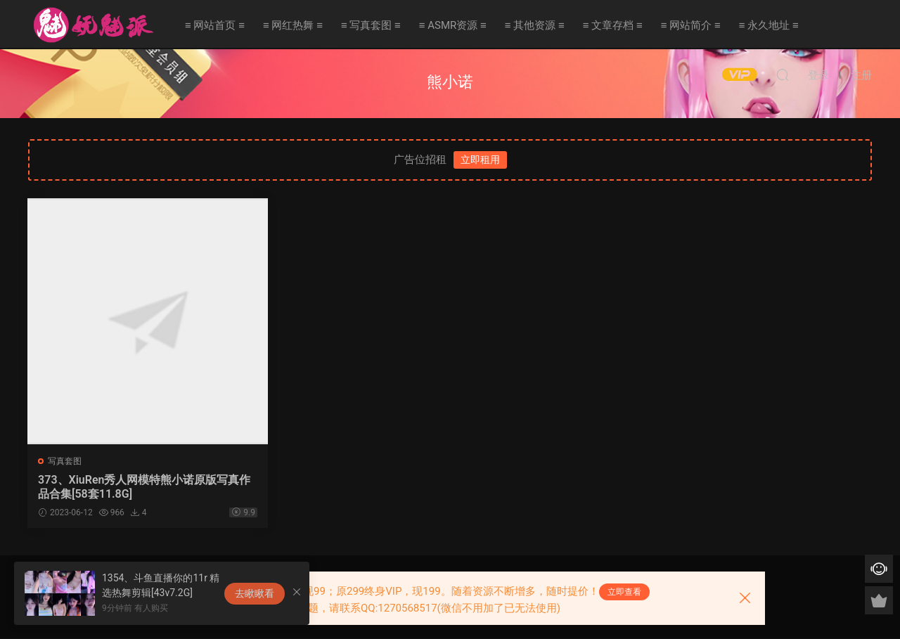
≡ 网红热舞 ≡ (293, 25)
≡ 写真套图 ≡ (371, 25)
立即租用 (480, 159)
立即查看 (624, 592)
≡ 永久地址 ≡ (769, 25)
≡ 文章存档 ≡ (613, 25)
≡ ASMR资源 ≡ (453, 25)
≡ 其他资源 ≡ (535, 25)
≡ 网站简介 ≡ (691, 25)
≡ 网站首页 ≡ (215, 25)
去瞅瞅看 (254, 593)
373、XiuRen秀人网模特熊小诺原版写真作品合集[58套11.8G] (128, 487)
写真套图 (65, 461)
